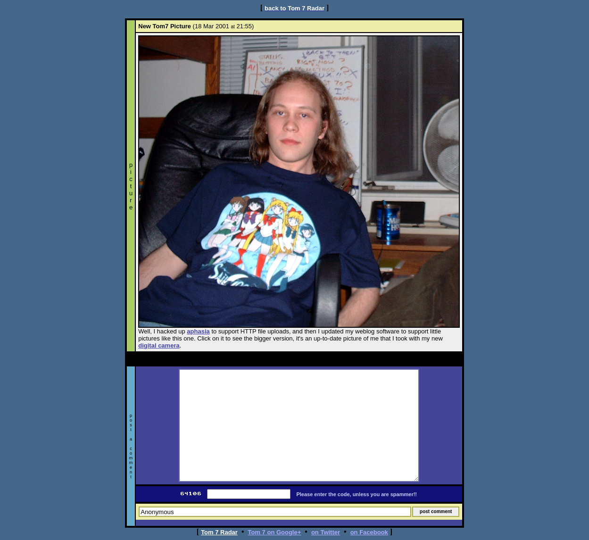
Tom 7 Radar (219, 532)
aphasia (198, 331)
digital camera (158, 345)
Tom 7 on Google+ (274, 532)
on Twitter (325, 532)
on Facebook (369, 532)
